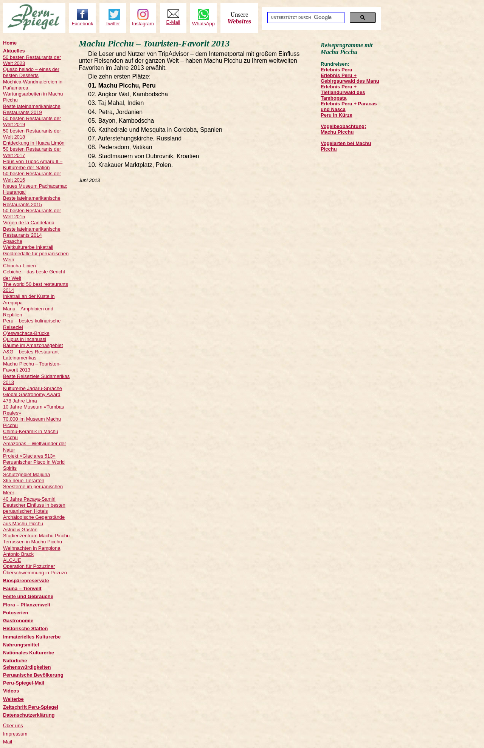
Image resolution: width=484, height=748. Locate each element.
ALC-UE (12, 560)
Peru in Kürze (336, 115)
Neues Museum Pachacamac (35, 186)
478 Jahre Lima (20, 401)
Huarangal (14, 192)
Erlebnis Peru (336, 69)
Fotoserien (15, 612)
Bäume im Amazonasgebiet (33, 345)
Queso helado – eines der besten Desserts (31, 72)
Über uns (13, 725)
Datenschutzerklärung (29, 715)
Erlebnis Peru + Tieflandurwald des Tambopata (343, 92)
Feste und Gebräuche (28, 596)
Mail (7, 742)
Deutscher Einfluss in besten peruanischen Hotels (34, 508)
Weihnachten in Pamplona (31, 548)
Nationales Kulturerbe (28, 652)
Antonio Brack (18, 554)
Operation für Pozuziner (29, 566)
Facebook (82, 23)
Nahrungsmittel (21, 645)
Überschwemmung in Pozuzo (35, 572)
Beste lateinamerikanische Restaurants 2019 (31, 109)
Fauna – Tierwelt (22, 588)
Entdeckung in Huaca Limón (34, 143)
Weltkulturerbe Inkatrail (28, 247)
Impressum (15, 734)
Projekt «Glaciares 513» (29, 456)
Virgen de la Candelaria (28, 222)
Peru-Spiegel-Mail (23, 683)
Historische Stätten (25, 628)
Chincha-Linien (19, 265)
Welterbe (13, 699)
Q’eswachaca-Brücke (26, 333)
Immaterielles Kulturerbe (31, 637)
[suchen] (305, 17)
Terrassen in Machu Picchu (32, 541)
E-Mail (173, 22)
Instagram (143, 23)
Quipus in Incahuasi (24, 339)
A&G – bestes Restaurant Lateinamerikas (31, 355)
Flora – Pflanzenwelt (26, 605)
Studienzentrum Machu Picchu (36, 535)
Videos (11, 691)
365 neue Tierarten (23, 480)
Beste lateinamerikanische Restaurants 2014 (31, 232)
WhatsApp (203, 23)
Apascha (12, 241)
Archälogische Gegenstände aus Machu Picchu (34, 520)
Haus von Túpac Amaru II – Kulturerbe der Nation (32, 164)
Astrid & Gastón (20, 529)
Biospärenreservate (26, 580)
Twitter (112, 23)
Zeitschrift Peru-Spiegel (30, 707)
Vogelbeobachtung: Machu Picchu (343, 129)
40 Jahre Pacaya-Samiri (29, 499)
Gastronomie (18, 620)
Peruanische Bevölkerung (33, 675)
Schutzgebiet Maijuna (26, 474)
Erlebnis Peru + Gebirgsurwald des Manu (350, 78)
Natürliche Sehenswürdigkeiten (27, 663)
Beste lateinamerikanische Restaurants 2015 (31, 201)
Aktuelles (14, 51)
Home (10, 43)
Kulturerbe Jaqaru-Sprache (32, 388)
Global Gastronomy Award (31, 394)
